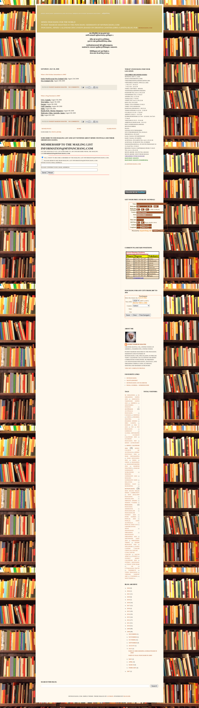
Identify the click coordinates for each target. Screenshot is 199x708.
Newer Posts (46, 128)
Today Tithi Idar (133, 564)
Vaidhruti (132, 570)
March (131, 665)
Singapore (129, 546)
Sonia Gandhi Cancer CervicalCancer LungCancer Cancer (132, 550)
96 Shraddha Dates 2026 (132, 397)
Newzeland (129, 498)
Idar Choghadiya (132, 456)
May (130, 659)
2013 (128, 617)
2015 (128, 611)
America (134, 403)
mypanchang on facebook (137, 383)
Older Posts (111, 128)
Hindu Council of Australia (132, 450)
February (133, 668)
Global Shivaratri (132, 433)
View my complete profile (135, 368)
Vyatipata (134, 576)
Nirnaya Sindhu (131, 500)
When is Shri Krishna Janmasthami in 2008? (53, 74)
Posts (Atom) (56, 132)
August (132, 645)
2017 (128, 605)
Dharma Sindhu (131, 421)
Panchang (129, 505)
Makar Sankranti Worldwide (132, 470)
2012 (128, 620)
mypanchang (132, 378)
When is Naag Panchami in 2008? (50, 96)
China (129, 417)
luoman (110, 696)
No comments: (74, 87)
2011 (128, 623)
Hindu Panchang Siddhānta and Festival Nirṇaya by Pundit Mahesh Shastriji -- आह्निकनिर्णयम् (75, 13)
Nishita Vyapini (131, 502)
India (134, 460)
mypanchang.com (145, 28)
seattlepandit (132, 380)
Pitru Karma (130, 516)
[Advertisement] (133, 177)
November (133, 637)
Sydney (135, 556)
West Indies (129, 578)
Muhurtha (129, 486)
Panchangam (130, 510)
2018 (128, 602)
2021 (128, 594)
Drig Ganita (130, 423)
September (133, 643)
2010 (128, 625)
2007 (128, 671)
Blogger (126, 696)
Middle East (130, 484)
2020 (128, 597)
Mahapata (135, 462)
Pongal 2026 (130, 518)
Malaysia (128, 482)
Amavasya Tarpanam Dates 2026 (132, 401)
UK (132, 566)
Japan (127, 462)
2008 (128, 631)
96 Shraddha (130, 395)
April (131, 662)
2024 (128, 591)
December (133, 634)
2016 (128, 608)
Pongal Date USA (131, 524)
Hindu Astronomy (132, 443)
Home (79, 128)
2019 (128, 599)
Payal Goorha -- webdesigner (138, 385)
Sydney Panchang (132, 562)
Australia (129, 409)
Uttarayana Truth (132, 568)
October (132, 640)
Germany (128, 431)
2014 (128, 614)
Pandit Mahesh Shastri (136, 344)
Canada (128, 415)
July (130, 648)
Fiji (132, 427)
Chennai (136, 415)
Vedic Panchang (131, 572)
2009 (128, 628)
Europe (127, 425)
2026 (128, 588)
